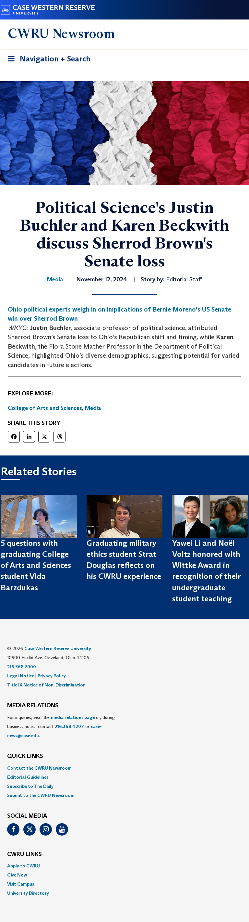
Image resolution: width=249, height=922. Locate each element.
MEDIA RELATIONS (32, 705)
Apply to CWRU (23, 866)
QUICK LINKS (25, 756)
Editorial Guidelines (27, 777)
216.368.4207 (69, 726)
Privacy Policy (52, 676)
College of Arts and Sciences (45, 408)
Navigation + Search (47, 60)
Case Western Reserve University (57, 648)
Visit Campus (20, 884)
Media (93, 408)
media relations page (73, 717)
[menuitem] (124, 768)
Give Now (17, 875)
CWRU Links (24, 854)
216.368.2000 (21, 667)
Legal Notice (20, 676)
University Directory (28, 893)
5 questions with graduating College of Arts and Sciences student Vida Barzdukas (36, 565)
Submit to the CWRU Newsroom (41, 795)
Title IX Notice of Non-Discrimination (46, 685)
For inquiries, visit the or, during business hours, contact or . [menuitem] (61, 726)
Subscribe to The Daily (30, 786)
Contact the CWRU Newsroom (39, 768)
